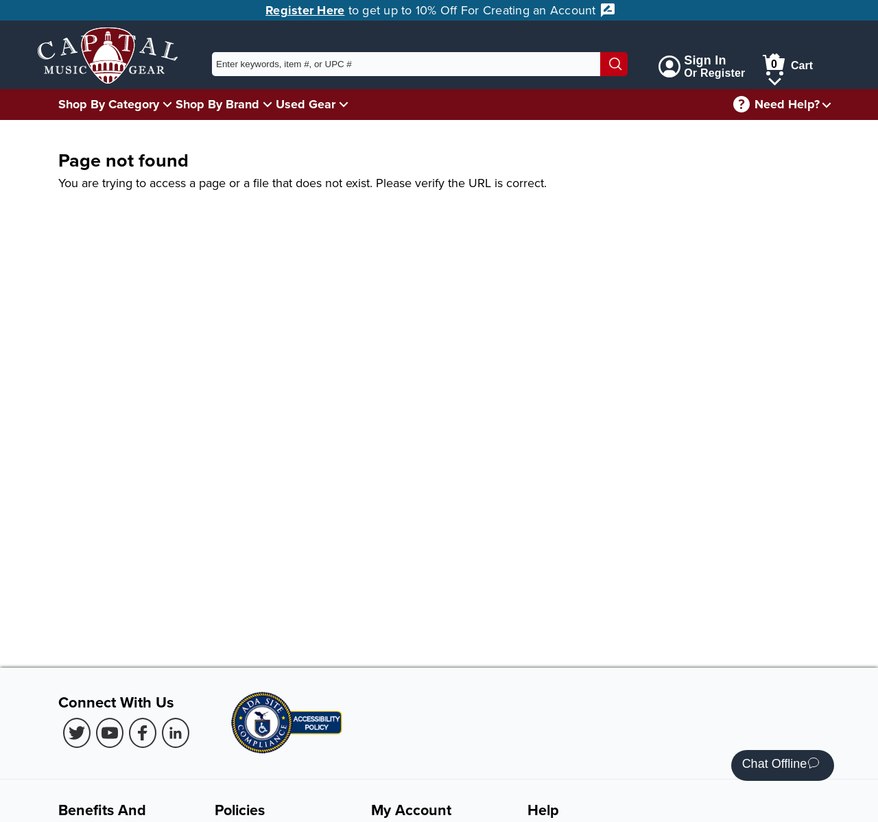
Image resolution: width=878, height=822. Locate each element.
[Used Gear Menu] (343, 104)
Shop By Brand (217, 104)
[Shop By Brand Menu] (267, 104)
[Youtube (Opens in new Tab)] (109, 733)
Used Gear (305, 104)
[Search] (614, 64)
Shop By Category (108, 104)
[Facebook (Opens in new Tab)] (142, 733)
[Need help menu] (826, 104)
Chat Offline (781, 765)
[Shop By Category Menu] (167, 104)
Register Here (304, 10)
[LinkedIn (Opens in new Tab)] (175, 733)
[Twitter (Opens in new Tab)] (77, 733)
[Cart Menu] (775, 79)
